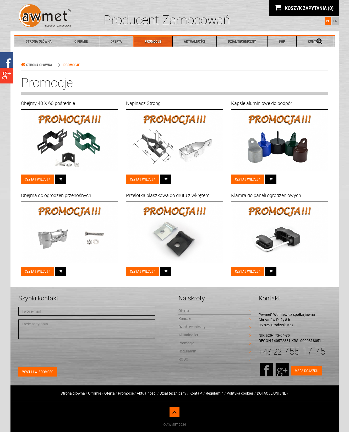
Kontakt (214, 318)
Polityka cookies (240, 393)
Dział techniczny (242, 41)
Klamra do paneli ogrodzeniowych (266, 195)
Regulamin (214, 351)
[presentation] (58, 353)
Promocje (153, 41)
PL (328, 20)
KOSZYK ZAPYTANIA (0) (304, 8)
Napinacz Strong (143, 103)
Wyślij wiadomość (37, 371)
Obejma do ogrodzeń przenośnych (56, 195)
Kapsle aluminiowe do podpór (261, 103)
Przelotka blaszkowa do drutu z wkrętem (168, 195)
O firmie (81, 41)
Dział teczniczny (173, 393)
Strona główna (39, 41)
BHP (282, 41)
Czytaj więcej (37, 179)
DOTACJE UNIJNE (272, 393)
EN (335, 20)
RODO (214, 359)
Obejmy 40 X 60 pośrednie (48, 103)
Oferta (116, 41)
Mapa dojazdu (306, 370)
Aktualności (194, 41)
